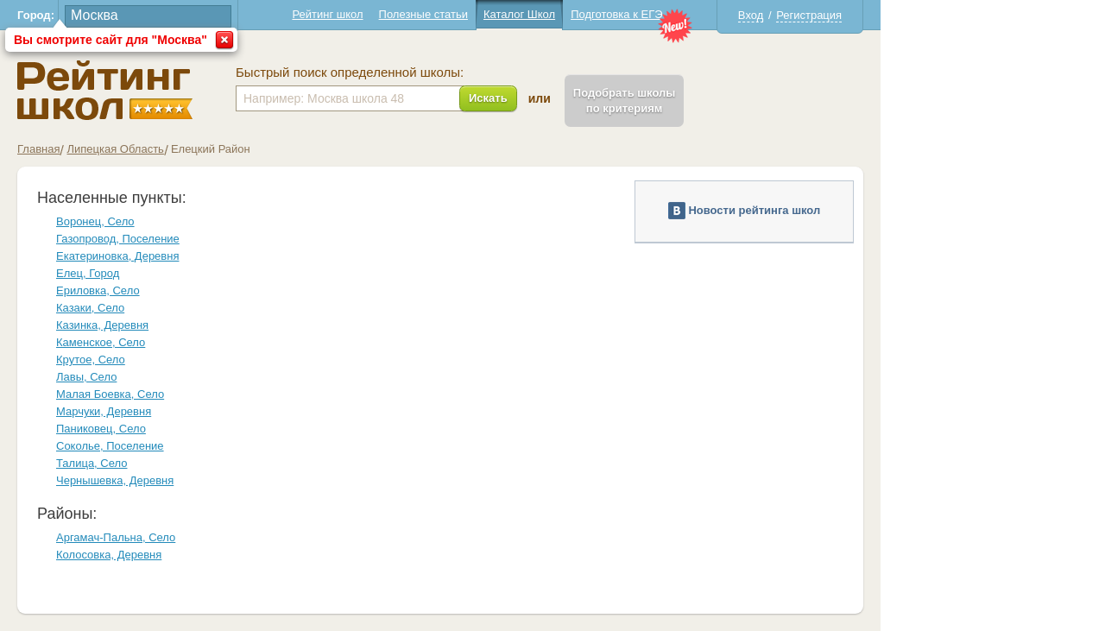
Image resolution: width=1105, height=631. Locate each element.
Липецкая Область (114, 148)
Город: (35, 15)
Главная (38, 148)
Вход (750, 15)
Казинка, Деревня (102, 325)
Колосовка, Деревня (108, 554)
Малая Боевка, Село (110, 394)
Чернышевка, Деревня (115, 480)
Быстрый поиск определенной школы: (350, 72)
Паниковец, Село (101, 428)
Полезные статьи (423, 14)
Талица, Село (91, 463)
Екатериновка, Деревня (117, 255)
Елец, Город (87, 273)
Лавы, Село (86, 376)
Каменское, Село (100, 342)
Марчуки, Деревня (103, 411)
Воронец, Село (95, 221)
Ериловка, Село (98, 290)
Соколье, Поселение (110, 445)
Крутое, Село (90, 359)
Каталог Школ (519, 14)
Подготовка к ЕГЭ (616, 14)
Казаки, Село (90, 307)
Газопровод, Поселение (118, 238)
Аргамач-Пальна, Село (115, 537)
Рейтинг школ (327, 14)
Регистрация (809, 15)
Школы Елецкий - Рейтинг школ (105, 90)
